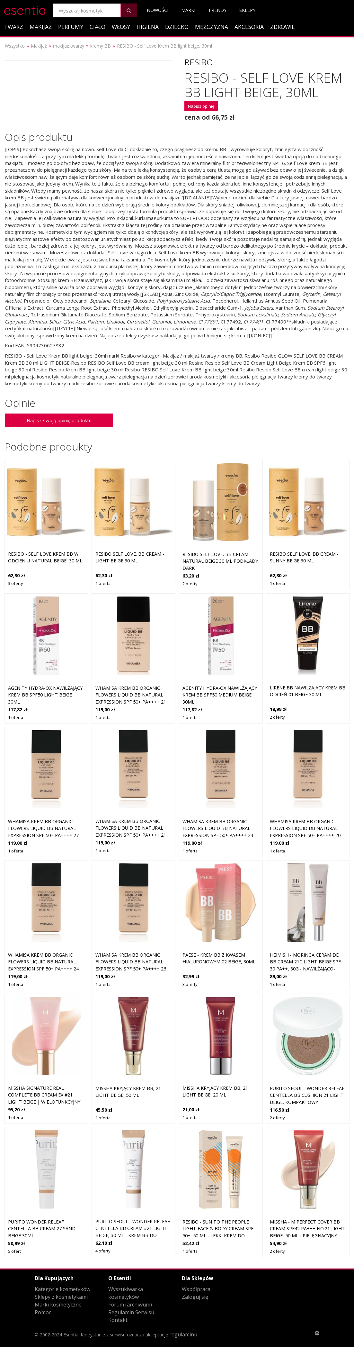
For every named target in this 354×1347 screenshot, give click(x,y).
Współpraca (196, 1289)
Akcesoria (249, 27)
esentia (25, 9)
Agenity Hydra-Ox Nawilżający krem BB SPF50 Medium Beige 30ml (219, 695)
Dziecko (177, 27)
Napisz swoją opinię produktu (59, 420)
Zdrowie (282, 27)
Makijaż (41, 27)
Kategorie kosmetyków (62, 1289)
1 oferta (103, 583)
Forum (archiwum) (130, 1304)
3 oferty (15, 583)
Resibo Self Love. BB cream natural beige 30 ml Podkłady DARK (220, 561)
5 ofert (14, 1251)
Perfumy (70, 27)
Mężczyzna (211, 27)
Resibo (198, 62)
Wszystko (15, 46)
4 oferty (102, 1251)
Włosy (121, 27)
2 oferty (189, 584)
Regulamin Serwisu (131, 1312)
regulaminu (183, 1334)
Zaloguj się (195, 1296)
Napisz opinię (201, 106)
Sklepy (247, 10)
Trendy (217, 10)
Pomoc (43, 1312)
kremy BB (100, 46)
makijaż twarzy (68, 46)
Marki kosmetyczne (58, 1304)
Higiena (148, 27)
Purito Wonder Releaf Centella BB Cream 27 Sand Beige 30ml (41, 1229)
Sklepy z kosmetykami (61, 1296)
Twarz (13, 27)
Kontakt (118, 1320)
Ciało (97, 27)
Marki (188, 10)
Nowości (157, 10)
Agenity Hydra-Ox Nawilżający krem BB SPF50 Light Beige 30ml (45, 695)
